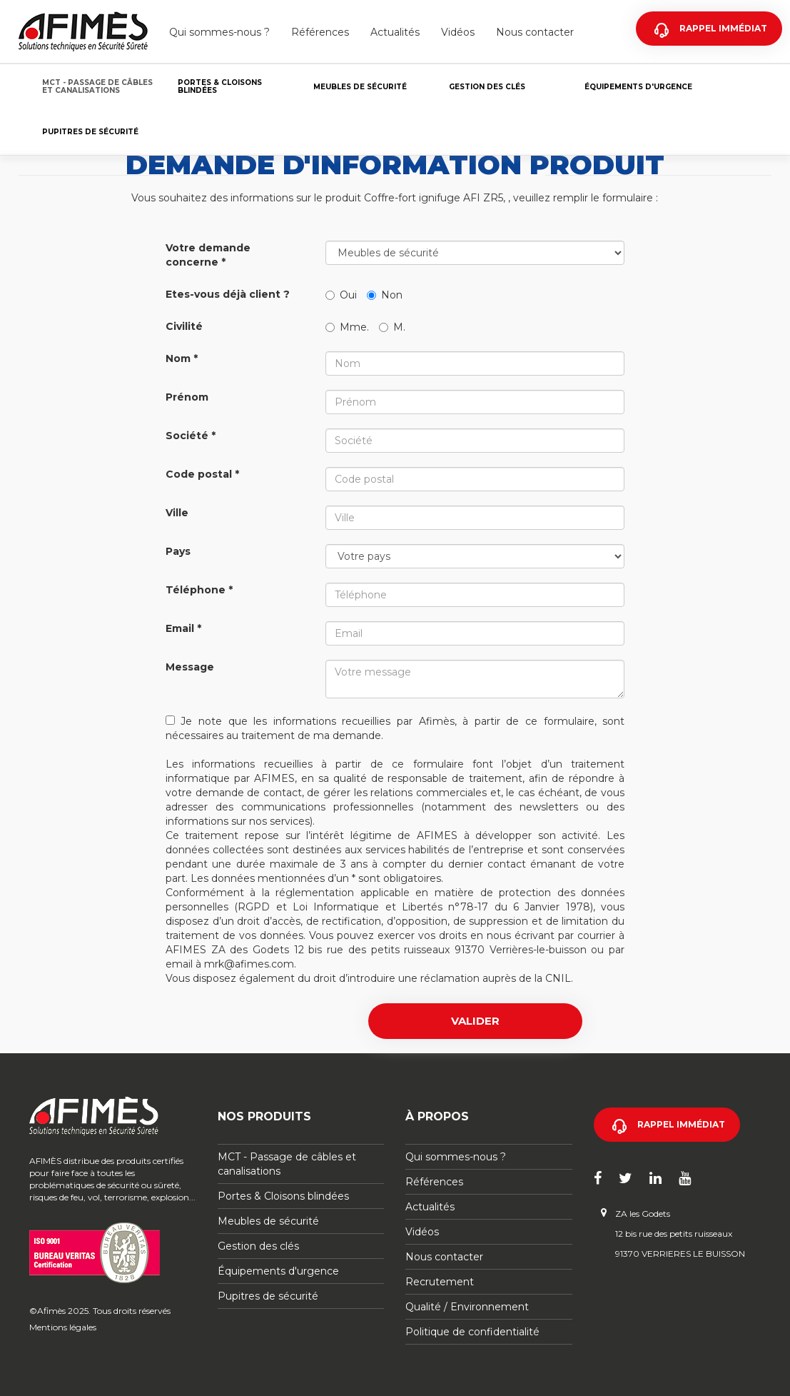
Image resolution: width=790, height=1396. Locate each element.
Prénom (187, 397)
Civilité (184, 326)
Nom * (182, 358)
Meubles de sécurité (360, 86)
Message (190, 667)
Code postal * (202, 474)
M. (392, 327)
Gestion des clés (487, 86)
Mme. (347, 327)
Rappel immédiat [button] (681, 1124)
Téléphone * (199, 589)
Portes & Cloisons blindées (220, 86)
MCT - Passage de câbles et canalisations (97, 86)
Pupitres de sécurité (90, 131)
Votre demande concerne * (208, 254)
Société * (191, 435)
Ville (177, 512)
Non (384, 294)
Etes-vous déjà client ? (228, 294)
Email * (183, 628)
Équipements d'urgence (638, 86)
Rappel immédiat (723, 28)
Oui (341, 294)
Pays (178, 551)
